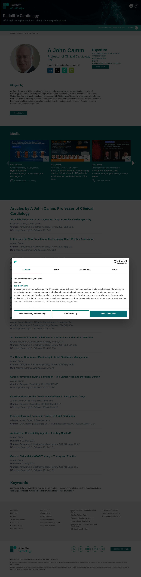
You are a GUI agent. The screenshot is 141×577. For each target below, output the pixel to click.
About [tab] (114, 269)
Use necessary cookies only (32, 314)
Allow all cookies (109, 314)
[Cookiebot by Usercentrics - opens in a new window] (115, 262)
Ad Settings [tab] (85, 269)
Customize (70, 314)
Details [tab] (56, 269)
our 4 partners (21, 286)
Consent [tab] (26, 269)
